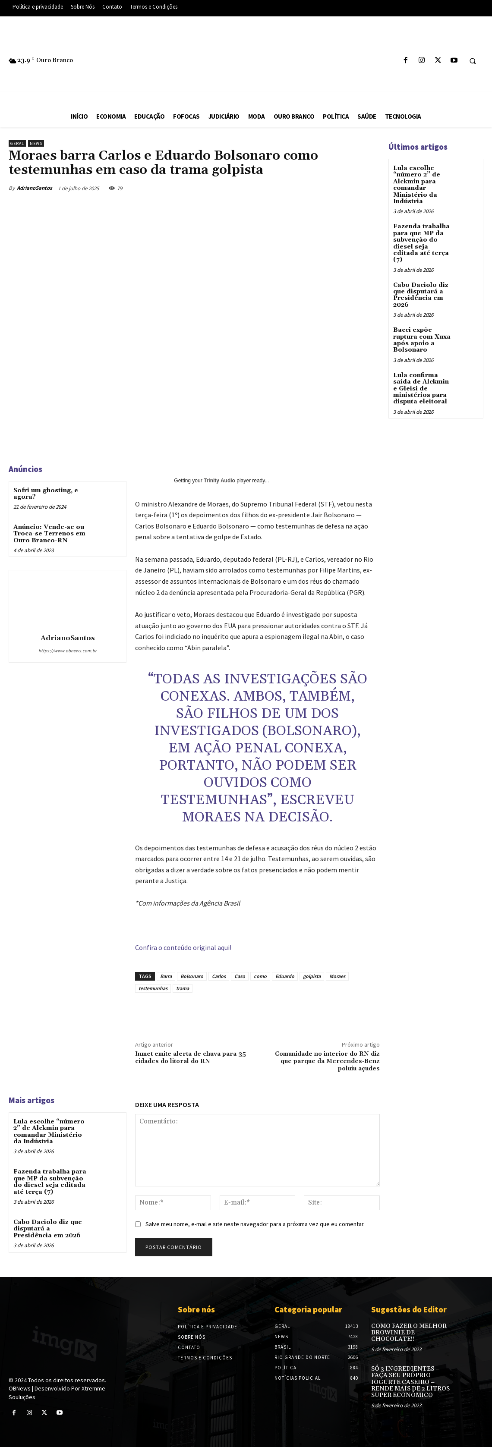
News (36, 143)
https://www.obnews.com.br (67, 651)
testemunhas (153, 988)
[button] (472, 61)
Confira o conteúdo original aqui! (183, 947)
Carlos (219, 976)
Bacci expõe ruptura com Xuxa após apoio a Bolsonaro (422, 340)
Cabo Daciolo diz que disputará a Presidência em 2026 (47, 1228)
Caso (239, 976)
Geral (17, 143)
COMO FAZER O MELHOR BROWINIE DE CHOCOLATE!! (409, 1332)
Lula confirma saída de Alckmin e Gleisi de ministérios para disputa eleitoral (421, 388)
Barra (166, 976)
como (260, 976)
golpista (312, 976)
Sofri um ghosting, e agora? (45, 494)
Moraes (337, 976)
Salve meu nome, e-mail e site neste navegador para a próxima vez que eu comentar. (255, 1224)
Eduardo (284, 976)
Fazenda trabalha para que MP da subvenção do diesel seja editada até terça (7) (49, 1181)
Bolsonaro (191, 976)
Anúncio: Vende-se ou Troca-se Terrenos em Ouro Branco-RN (49, 533)
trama (182, 988)
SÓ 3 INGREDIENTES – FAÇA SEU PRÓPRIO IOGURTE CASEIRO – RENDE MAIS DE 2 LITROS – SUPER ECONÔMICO (413, 1382)
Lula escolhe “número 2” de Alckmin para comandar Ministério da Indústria (49, 1131)
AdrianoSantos (34, 188)
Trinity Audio (219, 481)
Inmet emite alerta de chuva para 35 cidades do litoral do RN (190, 1057)
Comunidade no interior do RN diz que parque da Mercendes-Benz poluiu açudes (327, 1061)
